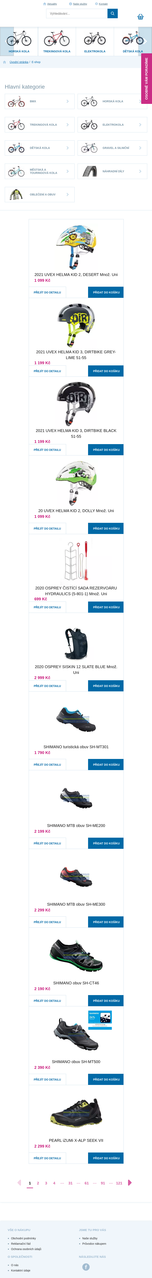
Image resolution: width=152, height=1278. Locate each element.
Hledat (112, 13)
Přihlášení (135, 4)
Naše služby (80, 3)
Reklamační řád (20, 1243)
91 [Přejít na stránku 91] (103, 1183)
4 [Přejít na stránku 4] (54, 1183)
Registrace (143, 4)
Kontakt (103, 3)
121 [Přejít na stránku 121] (119, 1183)
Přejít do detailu (44, 288)
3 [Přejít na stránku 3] (46, 1183)
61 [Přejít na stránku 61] (87, 1183)
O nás (14, 1265)
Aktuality (52, 3)
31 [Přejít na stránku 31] (70, 1183)
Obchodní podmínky (23, 1238)
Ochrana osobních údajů (26, 1249)
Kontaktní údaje (20, 1270)
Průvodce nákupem (94, 1243)
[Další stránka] (128, 1182)
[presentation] (7, 41)
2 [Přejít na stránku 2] (38, 1183)
